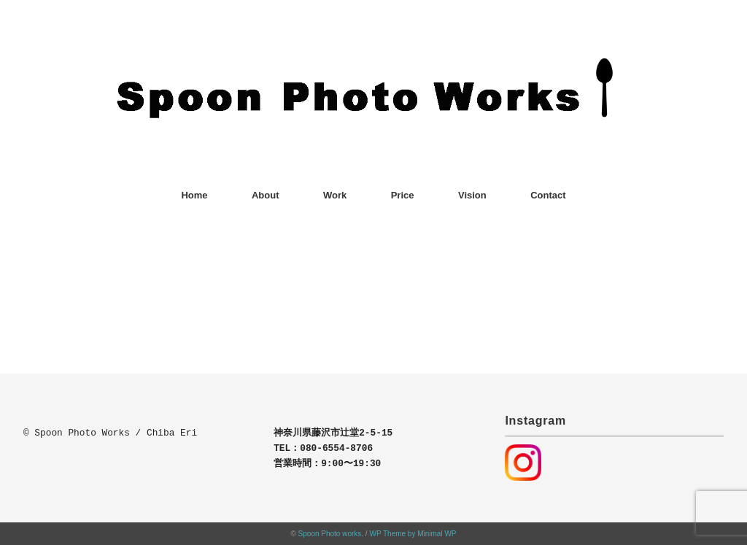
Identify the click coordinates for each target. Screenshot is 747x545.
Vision (472, 195)
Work (335, 195)
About (265, 195)
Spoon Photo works (330, 534)
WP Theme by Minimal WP (412, 534)
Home (194, 195)
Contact (547, 195)
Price (402, 195)
